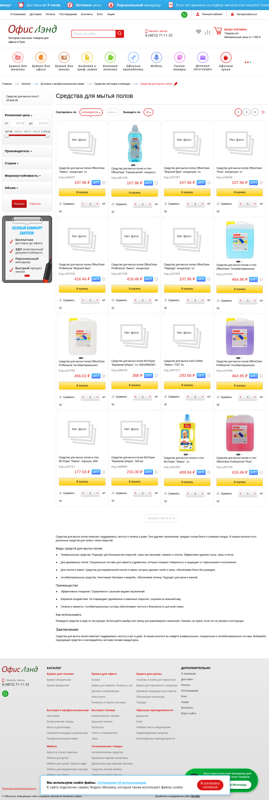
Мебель (52, 746)
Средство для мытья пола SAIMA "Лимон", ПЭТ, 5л (183, 363)
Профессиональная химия (62, 738)
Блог (100, 14)
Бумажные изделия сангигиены (110, 758)
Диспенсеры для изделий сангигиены (113, 763)
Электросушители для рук (107, 775)
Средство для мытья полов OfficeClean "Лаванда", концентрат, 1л (187, 266)
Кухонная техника (102, 721)
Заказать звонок (156, 31)
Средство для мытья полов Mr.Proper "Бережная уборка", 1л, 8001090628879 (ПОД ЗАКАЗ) (134, 363)
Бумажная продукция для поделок (156, 691)
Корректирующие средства (152, 732)
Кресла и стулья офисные (62, 752)
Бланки (96, 679)
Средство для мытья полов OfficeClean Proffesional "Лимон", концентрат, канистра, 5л (134, 266)
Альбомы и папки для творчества (155, 679)
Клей (139, 721)
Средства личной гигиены (107, 769)
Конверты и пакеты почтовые (109, 702)
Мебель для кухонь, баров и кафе (67, 763)
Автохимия (53, 715)
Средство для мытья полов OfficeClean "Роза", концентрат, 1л (239, 170)
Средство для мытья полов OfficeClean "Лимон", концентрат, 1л (82, 170)
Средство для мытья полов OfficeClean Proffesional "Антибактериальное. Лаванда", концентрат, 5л (239, 363)
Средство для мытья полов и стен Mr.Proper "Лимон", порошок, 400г (79, 459)
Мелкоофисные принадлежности (155, 738)
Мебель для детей (57, 758)
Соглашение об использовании (121, 783)
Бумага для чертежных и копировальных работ (163, 685)
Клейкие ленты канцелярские (153, 727)
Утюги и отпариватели (104, 732)
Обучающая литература (150, 696)
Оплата (50, 14)
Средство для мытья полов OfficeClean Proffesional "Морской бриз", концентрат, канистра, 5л (82, 266)
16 (148, 112)
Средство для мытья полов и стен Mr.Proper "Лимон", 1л (184, 459)
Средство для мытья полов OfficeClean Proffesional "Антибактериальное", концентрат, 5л (82, 363)
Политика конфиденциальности (19, 788)
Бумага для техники (60, 673)
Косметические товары (60, 721)
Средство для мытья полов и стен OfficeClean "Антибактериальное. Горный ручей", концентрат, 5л (236, 267)
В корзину (82, 192)
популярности (91, 112)
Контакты (87, 14)
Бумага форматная (58, 685)
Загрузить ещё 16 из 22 (161, 518)
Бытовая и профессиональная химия (72, 710)
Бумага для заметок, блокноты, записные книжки (120, 685)
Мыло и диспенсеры (59, 727)
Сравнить (66, 203)
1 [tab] (27, 276)
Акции (111, 14)
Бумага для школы (149, 673)
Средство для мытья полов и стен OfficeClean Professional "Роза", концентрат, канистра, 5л (236, 460)
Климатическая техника (105, 715)
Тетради (141, 702)
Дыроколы (142, 715)
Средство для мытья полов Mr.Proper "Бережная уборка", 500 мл (133, 459)
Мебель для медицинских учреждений (69, 769)
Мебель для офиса (58, 775)
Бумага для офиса (104, 673)
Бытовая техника (103, 710)
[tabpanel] (27, 249)
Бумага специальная (59, 679)
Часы (95, 738)
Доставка (36, 14)
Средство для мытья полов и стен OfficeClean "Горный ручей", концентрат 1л (134, 170)
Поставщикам (68, 14)
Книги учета (98, 696)
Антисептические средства (107, 752)
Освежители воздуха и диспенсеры (67, 732)
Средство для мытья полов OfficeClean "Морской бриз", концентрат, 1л (187, 170)
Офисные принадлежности (154, 710)
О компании (18, 14)
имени (112, 112)
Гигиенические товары (107, 746)
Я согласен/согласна (210, 785)
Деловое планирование (105, 691)
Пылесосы (98, 727)
